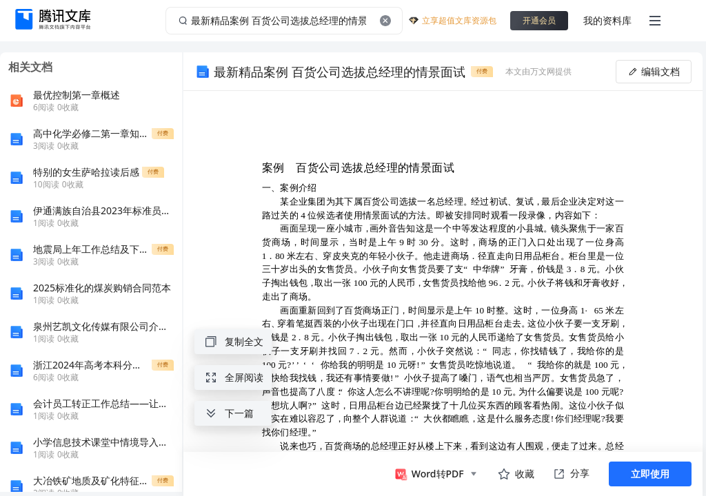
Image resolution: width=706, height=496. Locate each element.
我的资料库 (607, 20)
